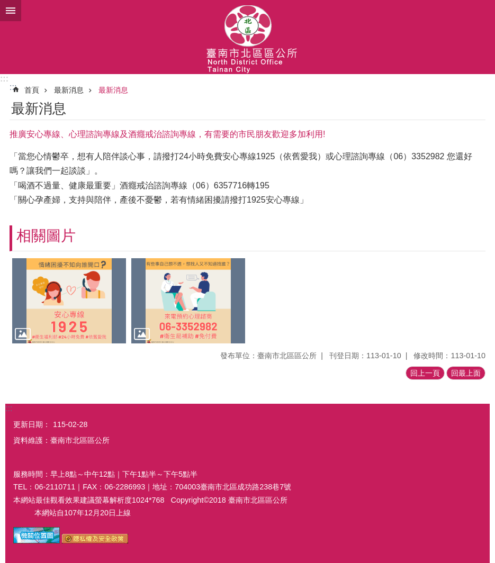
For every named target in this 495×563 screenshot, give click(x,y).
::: (4, 78)
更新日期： (31, 424)
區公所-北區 (247, 37)
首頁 (31, 90)
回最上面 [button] (466, 373)
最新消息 (69, 90)
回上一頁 (425, 373)
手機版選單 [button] (10, 10)
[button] (69, 300)
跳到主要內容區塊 (5, 5)
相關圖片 (46, 236)
